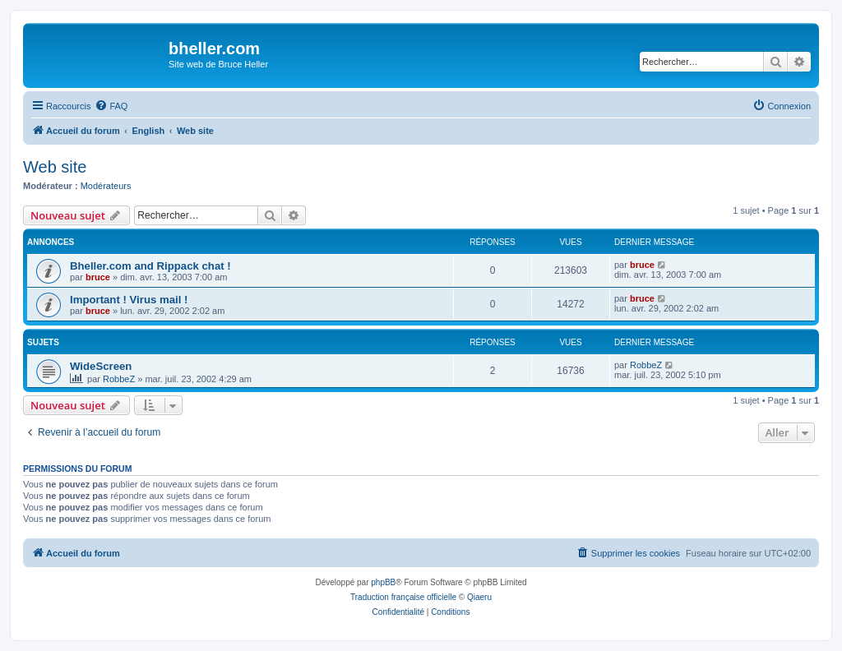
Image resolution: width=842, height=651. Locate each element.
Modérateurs (106, 186)
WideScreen (101, 366)
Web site (54, 167)
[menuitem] (111, 106)
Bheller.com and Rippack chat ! (150, 266)
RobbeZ (119, 379)
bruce (98, 277)
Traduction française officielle (403, 597)
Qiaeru (479, 597)
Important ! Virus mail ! (128, 299)
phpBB (383, 582)
